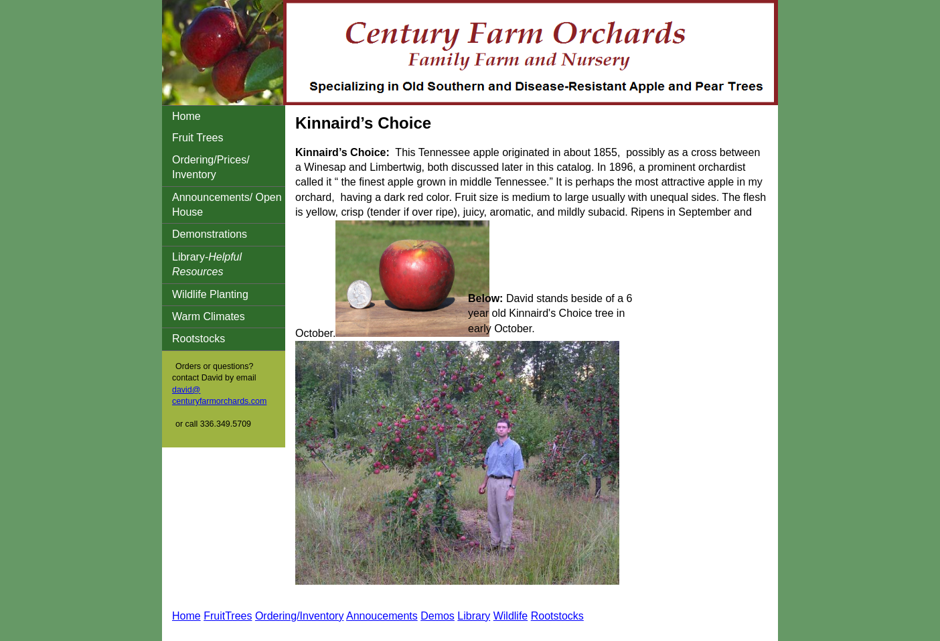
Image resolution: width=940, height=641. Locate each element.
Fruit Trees (197, 137)
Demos (437, 616)
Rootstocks (198, 338)
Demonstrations (209, 234)
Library (473, 616)
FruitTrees (228, 616)
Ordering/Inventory (299, 616)
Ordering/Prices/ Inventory (211, 167)
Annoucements (382, 616)
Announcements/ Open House (227, 205)
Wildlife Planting (210, 294)
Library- (207, 264)
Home (186, 116)
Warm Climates (208, 316)
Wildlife (510, 616)
